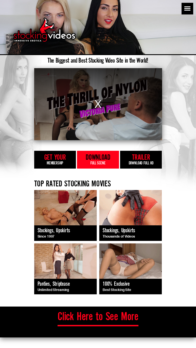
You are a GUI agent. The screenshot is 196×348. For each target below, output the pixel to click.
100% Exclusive (116, 284)
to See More (98, 317)
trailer (141, 160)
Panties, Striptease (54, 284)
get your (55, 160)
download (98, 160)
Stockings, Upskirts (54, 231)
